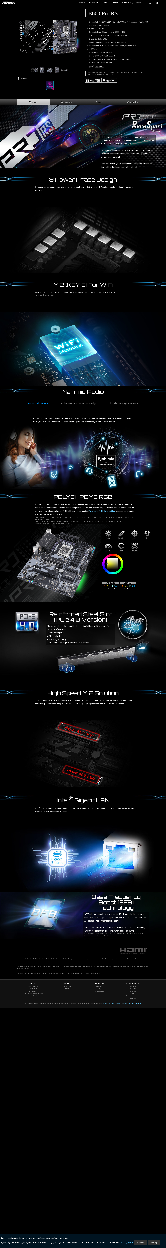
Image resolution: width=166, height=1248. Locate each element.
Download (99, 986)
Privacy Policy (127, 1242)
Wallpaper (132, 998)
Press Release (66, 986)
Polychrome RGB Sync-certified (101, 511)
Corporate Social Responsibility (33, 993)
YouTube (133, 989)
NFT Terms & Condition (133, 1003)
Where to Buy (127, 3)
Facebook (133, 986)
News (105, 3)
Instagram (132, 991)
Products (81, 3)
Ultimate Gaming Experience (123, 403)
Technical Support (99, 991)
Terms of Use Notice (107, 1003)
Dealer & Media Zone (133, 996)
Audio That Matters (38, 403)
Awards (66, 989)
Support (115, 3)
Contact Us (33, 989)
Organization (33, 991)
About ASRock (33, 986)
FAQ (99, 989)
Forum (133, 993)
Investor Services (33, 996)
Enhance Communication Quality (78, 403)
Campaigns (93, 3)
